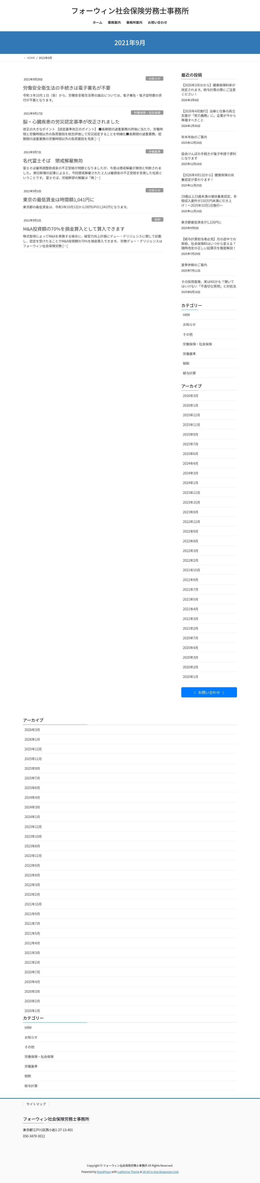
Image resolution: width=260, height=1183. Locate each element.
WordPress (104, 1172)
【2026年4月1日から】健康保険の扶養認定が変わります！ (207, 177)
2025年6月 (190, 453)
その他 (188, 334)
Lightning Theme (128, 1172)
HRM (186, 314)
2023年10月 (191, 502)
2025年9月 (190, 434)
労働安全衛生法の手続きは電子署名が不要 (66, 87)
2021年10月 (191, 570)
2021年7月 (190, 589)
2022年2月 (190, 560)
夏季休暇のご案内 (194, 264)
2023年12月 (191, 492)
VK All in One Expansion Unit (161, 1172)
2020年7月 (190, 638)
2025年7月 (190, 444)
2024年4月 (190, 463)
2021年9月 (190, 579)
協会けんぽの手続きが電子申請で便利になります (208, 156)
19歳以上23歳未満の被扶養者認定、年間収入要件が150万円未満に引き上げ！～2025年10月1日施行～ (209, 201)
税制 (158, 219)
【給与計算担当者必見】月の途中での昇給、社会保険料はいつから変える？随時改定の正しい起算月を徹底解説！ (208, 243)
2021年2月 (190, 628)
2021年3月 (190, 618)
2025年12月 (191, 415)
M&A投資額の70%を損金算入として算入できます (74, 228)
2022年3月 (190, 550)
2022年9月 (190, 531)
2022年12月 (191, 521)
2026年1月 (190, 405)
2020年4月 (190, 647)
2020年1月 (190, 676)
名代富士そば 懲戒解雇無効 (53, 160)
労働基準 (154, 151)
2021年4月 (190, 609)
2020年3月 (190, 657)
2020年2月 (190, 667)
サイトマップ (36, 1104)
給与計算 (189, 373)
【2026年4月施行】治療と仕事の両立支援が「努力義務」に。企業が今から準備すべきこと (208, 115)
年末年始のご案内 (194, 137)
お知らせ (154, 78)
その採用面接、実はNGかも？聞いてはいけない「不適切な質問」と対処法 (208, 283)
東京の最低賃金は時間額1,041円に (58, 199)
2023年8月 (190, 512)
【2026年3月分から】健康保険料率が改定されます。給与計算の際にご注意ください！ (208, 89)
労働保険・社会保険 (147, 112)
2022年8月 (190, 541)
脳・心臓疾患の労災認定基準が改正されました (71, 121)
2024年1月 (190, 482)
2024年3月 (190, 473)
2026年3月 (190, 395)
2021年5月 (190, 599)
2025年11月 (191, 424)
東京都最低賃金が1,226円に (201, 222)
